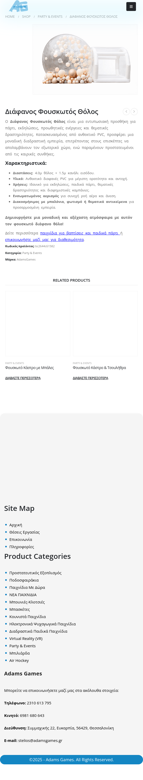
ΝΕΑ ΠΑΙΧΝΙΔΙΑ (22, 594)
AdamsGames (26, 259)
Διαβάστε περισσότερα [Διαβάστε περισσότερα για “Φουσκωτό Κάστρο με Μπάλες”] (23, 378)
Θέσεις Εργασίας (24, 532)
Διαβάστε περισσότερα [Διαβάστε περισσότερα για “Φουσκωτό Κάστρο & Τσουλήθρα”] (90, 378)
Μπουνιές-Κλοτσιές (27, 601)
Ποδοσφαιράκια (24, 580)
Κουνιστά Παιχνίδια (27, 616)
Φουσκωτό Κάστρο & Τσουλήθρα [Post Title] (99, 367)
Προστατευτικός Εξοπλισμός (35, 572)
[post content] (37, 323)
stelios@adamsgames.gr (40, 740)
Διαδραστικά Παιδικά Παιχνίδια (38, 631)
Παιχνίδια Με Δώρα (27, 587)
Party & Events (32, 253)
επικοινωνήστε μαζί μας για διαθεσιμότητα (44, 239)
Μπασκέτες (19, 609)
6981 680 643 (32, 715)
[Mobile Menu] (131, 6)
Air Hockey (19, 660)
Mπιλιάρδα (19, 653)
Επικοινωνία (20, 539)
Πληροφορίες (21, 546)
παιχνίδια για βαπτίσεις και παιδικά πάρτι (80, 233)
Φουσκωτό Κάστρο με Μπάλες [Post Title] (29, 367)
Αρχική (15, 524)
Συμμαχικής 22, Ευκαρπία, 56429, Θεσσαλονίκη (71, 727)
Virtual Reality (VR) (25, 638)
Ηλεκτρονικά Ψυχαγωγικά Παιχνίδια (42, 623)
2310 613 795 (39, 702)
